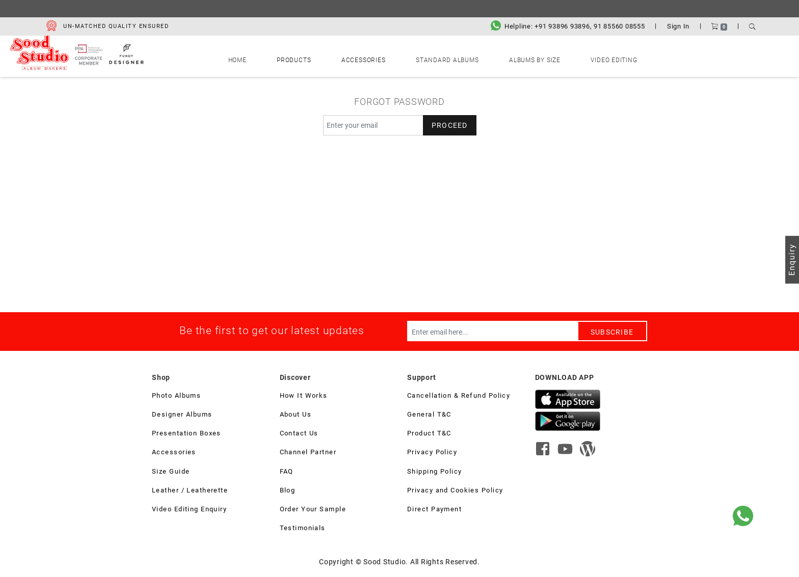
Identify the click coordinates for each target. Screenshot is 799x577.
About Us (296, 415)
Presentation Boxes (186, 434)
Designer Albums (182, 415)
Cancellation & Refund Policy (458, 396)
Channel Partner (308, 453)
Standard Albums (436, 58)
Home (295, 58)
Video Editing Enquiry (189, 510)
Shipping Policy (434, 472)
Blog (288, 491)
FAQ (287, 472)
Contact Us (299, 434)
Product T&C (429, 434)
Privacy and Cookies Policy (455, 491)
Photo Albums (176, 396)
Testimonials (303, 529)
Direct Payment (434, 510)
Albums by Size (500, 58)
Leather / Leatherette (190, 491)
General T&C (429, 415)
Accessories (376, 58)
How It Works (304, 396)
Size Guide (171, 472)
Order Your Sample (313, 510)
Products (330, 58)
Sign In (678, 26)
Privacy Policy (432, 453)
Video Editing (556, 58)
